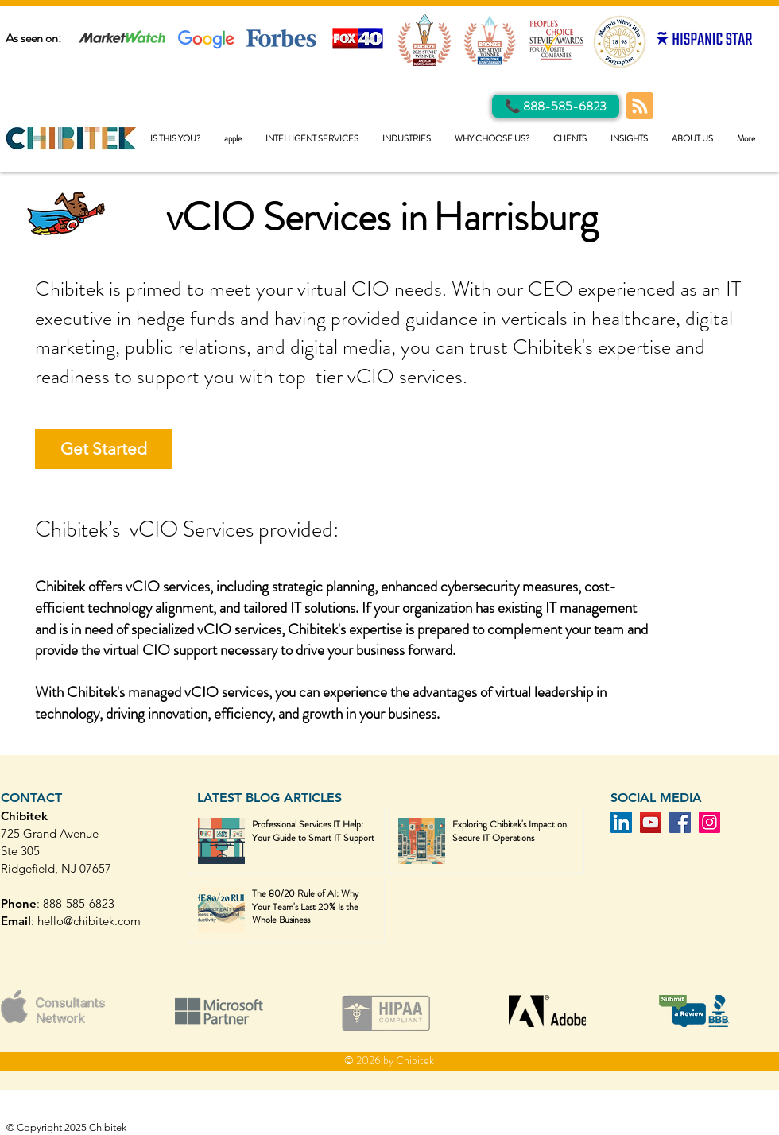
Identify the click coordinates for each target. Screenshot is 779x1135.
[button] (312, 138)
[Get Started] (103, 449)
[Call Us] (555, 106)
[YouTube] (650, 822)
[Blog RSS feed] (639, 106)
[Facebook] (680, 822)
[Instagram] (709, 822)
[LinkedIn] (621, 822)
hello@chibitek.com (89, 920)
